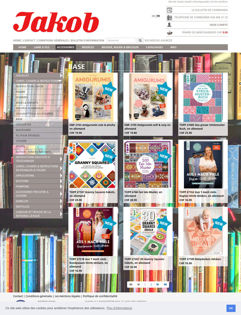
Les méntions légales (67, 296)
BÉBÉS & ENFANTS (27, 102)
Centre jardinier (219, 1)
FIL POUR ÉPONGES (28, 135)
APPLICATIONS (25, 175)
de (153, 16)
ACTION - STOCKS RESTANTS (33, 152)
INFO (173, 47)
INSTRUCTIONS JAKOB (29, 86)
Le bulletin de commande (210, 10)
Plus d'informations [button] (119, 308)
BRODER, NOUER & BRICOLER (120, 47)
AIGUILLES (22, 75)
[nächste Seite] (158, 284)
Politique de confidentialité (100, 296)
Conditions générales (53, 40)
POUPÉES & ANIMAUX (29, 108)
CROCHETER (23, 124)
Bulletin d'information (87, 40)
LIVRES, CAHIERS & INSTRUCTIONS (37, 81)
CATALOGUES (154, 47)
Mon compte (219, 25)
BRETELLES (22, 206)
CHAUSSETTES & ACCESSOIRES (34, 113)
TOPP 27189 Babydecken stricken (200, 259)
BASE (19, 119)
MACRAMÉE (23, 130)
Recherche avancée (158, 40)
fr (158, 16)
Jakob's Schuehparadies (197, 1)
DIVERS (20, 146)
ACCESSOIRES (65, 47)
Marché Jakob (176, 1)
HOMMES (22, 97)
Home (17, 40)
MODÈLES (88, 47)
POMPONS (22, 186)
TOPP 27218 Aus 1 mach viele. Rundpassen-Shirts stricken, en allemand (88, 262)
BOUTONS (22, 181)
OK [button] (231, 308)
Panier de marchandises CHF (205, 32)
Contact (29, 40)
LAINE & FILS (42, 47)
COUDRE (21, 141)
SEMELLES (22, 201)
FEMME (20, 92)
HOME (22, 47)
